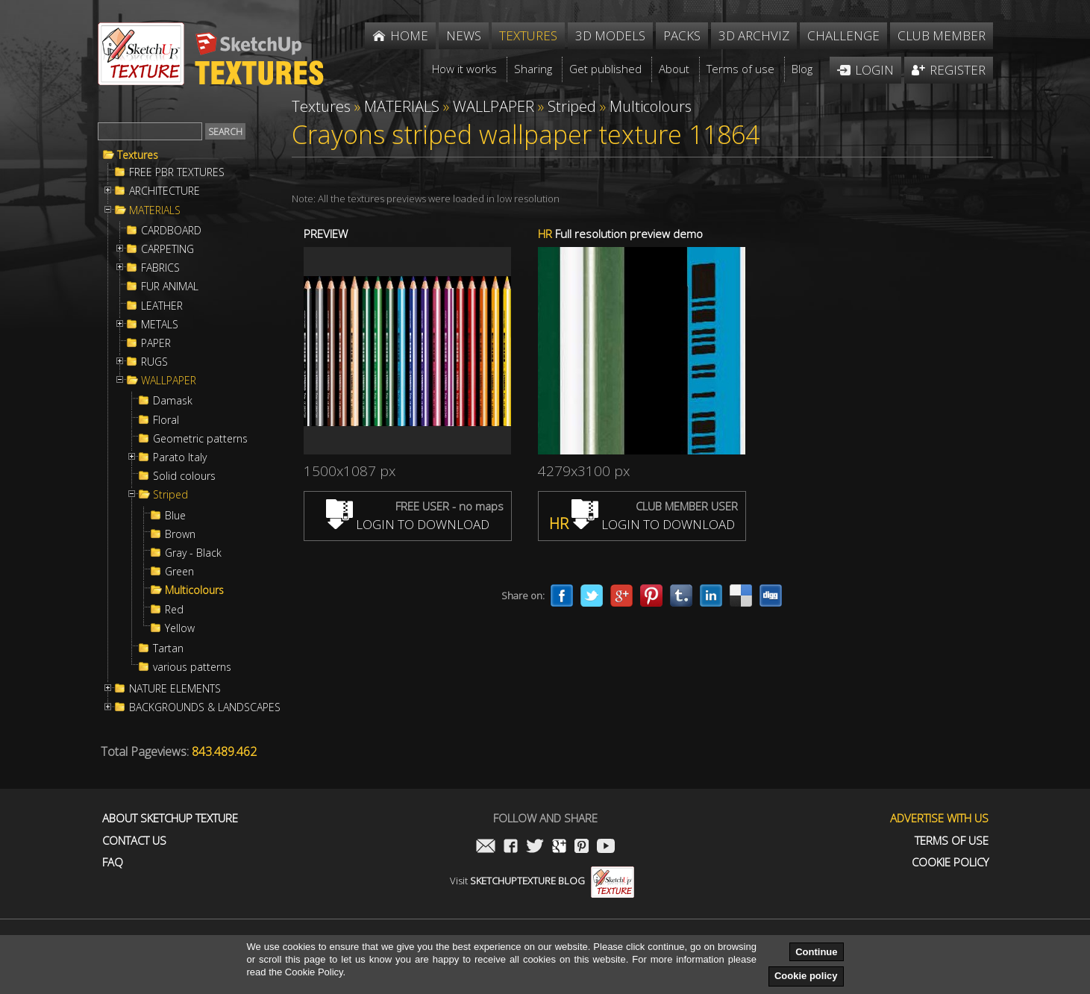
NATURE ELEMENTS (175, 689)
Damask (172, 400)
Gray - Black (193, 553)
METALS (159, 324)
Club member (942, 35)
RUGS (154, 362)
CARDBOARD (171, 230)
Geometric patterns (200, 439)
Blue (175, 515)
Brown (180, 534)
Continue (816, 951)
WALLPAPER (168, 380)
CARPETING (167, 249)
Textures (137, 155)
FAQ (112, 862)
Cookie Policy (950, 862)
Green (179, 571)
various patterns (192, 667)
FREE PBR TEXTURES (177, 172)
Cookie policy (806, 975)
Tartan (168, 648)
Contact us (134, 841)
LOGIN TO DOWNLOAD (407, 524)
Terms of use (952, 841)
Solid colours (184, 476)
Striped (170, 494)
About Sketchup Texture (170, 818)
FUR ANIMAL (169, 286)
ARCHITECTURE (164, 191)
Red (174, 609)
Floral (166, 420)
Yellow (180, 628)
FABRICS (160, 268)
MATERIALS (155, 210)
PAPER (156, 343)
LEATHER (162, 306)
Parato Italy (180, 457)
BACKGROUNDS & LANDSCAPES (205, 707)
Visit (542, 880)
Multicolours (194, 590)
